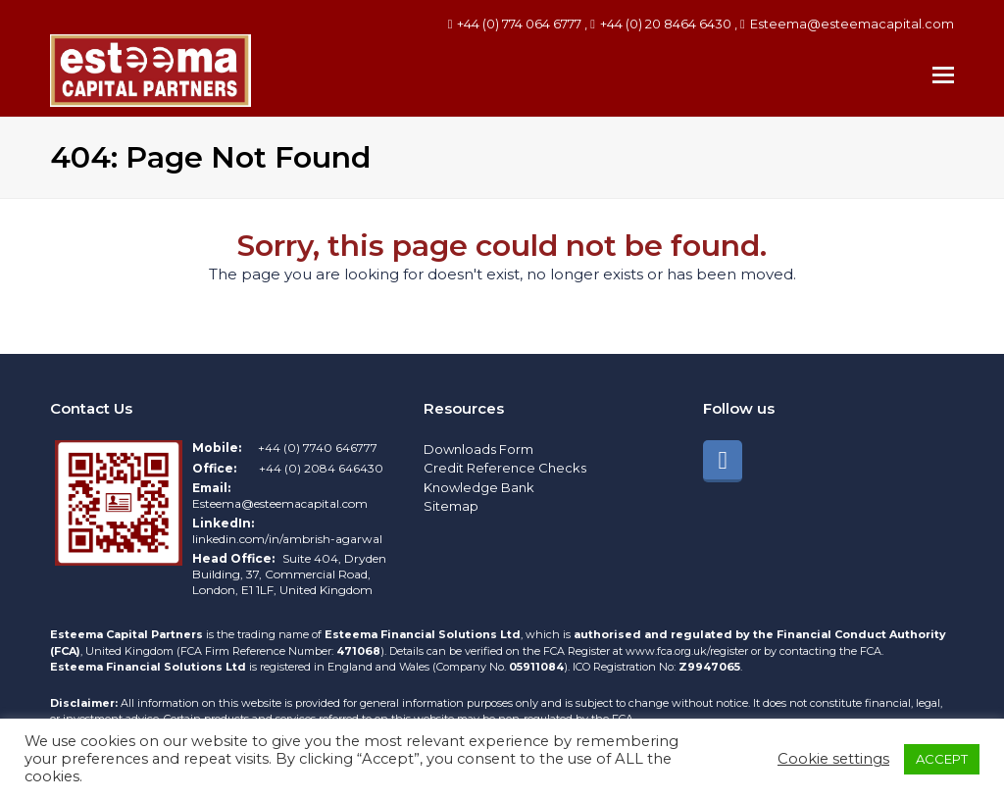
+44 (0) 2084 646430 (321, 468)
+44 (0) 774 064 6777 (519, 23)
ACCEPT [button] (942, 759)
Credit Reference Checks (505, 467)
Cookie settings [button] (833, 759)
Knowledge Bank (479, 487)
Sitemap (451, 506)
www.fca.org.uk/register (688, 651)
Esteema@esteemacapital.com (852, 23)
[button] (943, 75)
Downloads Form (478, 449)
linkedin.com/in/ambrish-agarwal (287, 538)
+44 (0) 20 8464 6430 (665, 23)
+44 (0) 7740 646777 (317, 447)
